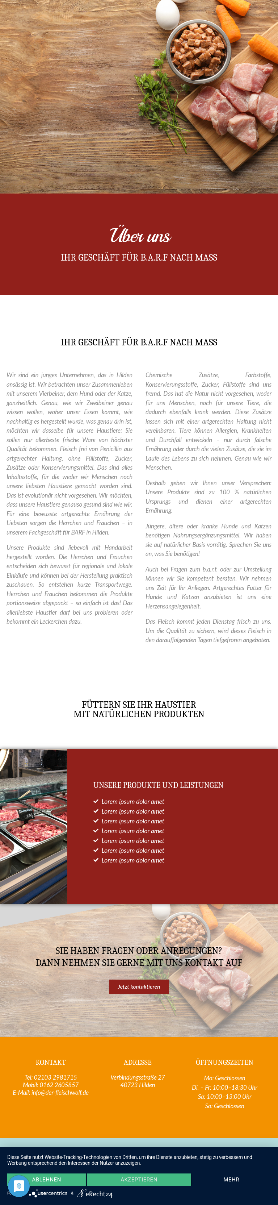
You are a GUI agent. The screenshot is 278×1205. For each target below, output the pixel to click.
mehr (232, 1180)
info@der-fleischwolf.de (60, 1092)
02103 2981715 (55, 1077)
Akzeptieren (139, 1180)
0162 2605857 (59, 1085)
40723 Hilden (137, 1085)
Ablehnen (46, 1180)
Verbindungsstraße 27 (137, 1077)
